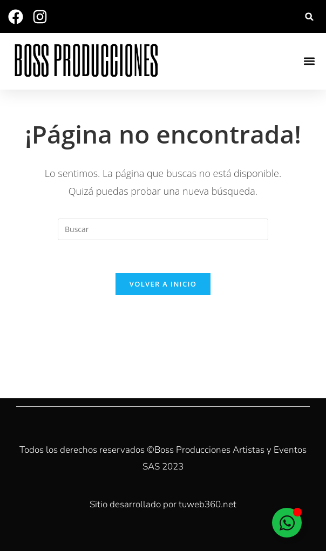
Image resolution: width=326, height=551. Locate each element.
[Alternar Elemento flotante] (287, 523)
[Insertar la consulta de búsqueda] (163, 229)
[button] (309, 16)
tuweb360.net (207, 504)
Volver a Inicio (163, 284)
